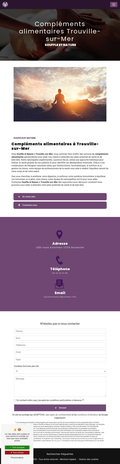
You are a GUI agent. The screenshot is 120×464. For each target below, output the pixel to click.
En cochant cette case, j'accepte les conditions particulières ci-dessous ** (50, 397)
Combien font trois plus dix (26, 363)
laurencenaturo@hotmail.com (60, 294)
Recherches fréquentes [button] (60, 454)
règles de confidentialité (60, 412)
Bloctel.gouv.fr (56, 438)
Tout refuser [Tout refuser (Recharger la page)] (17, 452)
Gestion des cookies (89, 459)
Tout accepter (17, 447)
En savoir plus (26, 196)
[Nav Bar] (113, 4)
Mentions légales (68, 459)
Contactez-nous (27, 205)
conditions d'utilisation (87, 412)
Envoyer (62, 405)
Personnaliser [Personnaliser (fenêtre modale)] (17, 458)
